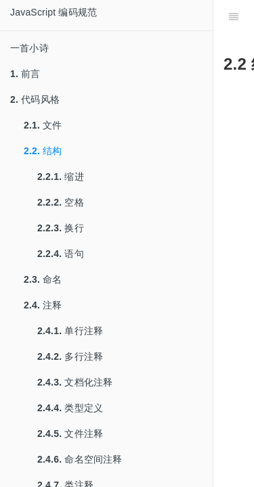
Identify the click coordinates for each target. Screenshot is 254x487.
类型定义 (70, 407)
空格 (60, 202)
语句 (60, 253)
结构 (43, 150)
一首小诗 (29, 48)
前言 (25, 73)
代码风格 (35, 99)
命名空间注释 (80, 459)
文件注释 (70, 433)
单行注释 (70, 330)
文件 (43, 125)
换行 (60, 228)
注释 (43, 305)
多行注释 (70, 356)
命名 (43, 279)
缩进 (60, 176)
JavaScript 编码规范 (53, 12)
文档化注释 (74, 382)
